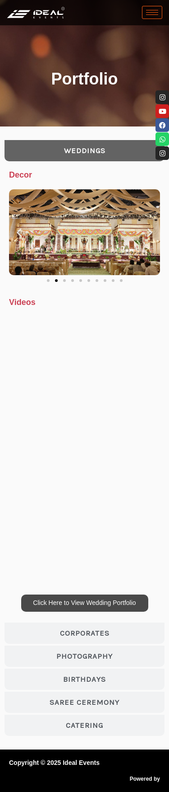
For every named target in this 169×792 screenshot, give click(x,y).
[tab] (84, 150)
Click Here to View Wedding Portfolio (84, 602)
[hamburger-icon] (152, 12)
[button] (19, 232)
